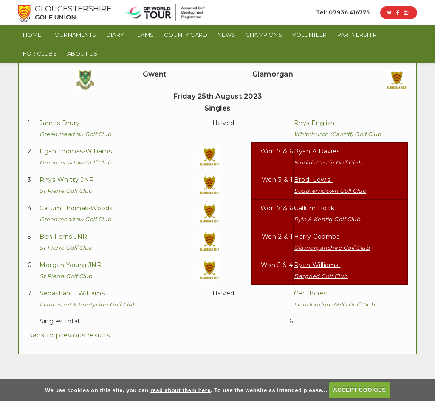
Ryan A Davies (328, 157)
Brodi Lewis (330, 185)
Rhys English (337, 128)
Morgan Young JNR (72, 270)
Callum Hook (327, 213)
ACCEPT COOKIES (359, 390)
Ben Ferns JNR (66, 242)
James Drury (76, 128)
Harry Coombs (332, 242)
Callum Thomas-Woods (77, 213)
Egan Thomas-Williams (77, 157)
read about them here (180, 390)
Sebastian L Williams (88, 299)
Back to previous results (68, 335)
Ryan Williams (321, 270)
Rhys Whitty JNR (68, 185)
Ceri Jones (334, 299)
